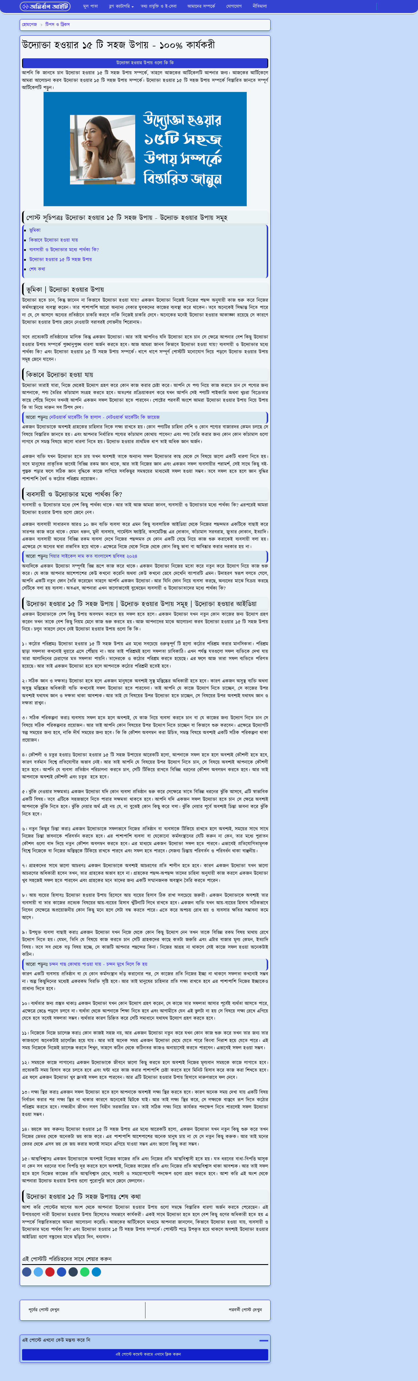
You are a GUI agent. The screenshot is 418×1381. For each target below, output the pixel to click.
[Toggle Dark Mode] (383, 6)
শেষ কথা (37, 269)
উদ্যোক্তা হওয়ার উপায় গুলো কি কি (145, 63)
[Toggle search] (393, 6)
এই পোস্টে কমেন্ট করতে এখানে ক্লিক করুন (145, 1355)
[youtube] (370, 6)
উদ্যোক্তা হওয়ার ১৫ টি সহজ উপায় (60, 259)
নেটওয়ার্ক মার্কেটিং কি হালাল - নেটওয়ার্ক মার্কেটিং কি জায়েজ (104, 417)
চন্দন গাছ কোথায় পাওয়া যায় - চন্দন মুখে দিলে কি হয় (98, 964)
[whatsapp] (361, 6)
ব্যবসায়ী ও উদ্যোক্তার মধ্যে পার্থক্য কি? (64, 250)
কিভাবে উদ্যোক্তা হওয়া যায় (53, 240)
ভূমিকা (35, 230)
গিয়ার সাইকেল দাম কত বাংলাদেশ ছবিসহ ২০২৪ (93, 556)
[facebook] (351, 6)
